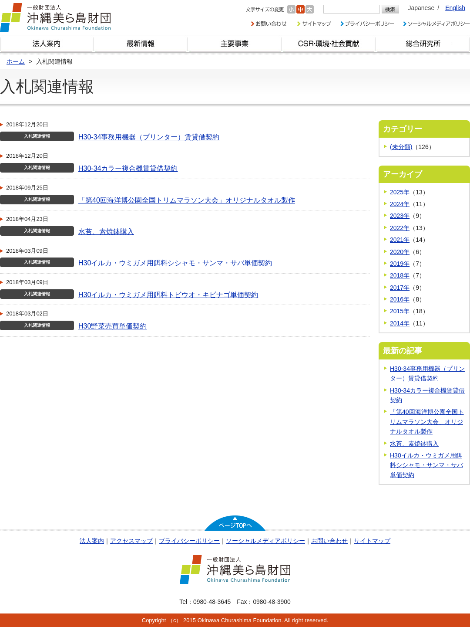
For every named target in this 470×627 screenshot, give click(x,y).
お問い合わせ (329, 540)
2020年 (400, 251)
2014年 (400, 323)
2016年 (400, 299)
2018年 (400, 275)
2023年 (400, 215)
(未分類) (401, 146)
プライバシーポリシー (189, 540)
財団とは (47, 43)
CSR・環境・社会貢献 (329, 43)
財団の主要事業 (235, 43)
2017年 (400, 287)
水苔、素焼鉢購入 (106, 231)
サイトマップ (372, 540)
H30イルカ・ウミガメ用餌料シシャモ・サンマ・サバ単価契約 (175, 263)
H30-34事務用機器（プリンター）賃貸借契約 (148, 137)
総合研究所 (423, 43)
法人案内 (92, 540)
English (455, 7)
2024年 (400, 203)
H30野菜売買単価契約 (112, 326)
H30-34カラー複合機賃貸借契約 (128, 168)
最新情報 (141, 43)
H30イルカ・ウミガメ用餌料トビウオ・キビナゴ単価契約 (168, 294)
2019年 (400, 263)
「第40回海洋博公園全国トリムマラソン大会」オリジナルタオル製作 (186, 200)
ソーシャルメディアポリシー (265, 540)
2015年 (400, 311)
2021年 (400, 239)
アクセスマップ (131, 540)
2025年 (400, 192)
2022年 (400, 227)
